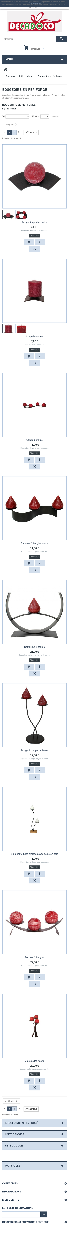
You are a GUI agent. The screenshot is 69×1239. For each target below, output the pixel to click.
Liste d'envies (14, 1134)
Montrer (35, 116)
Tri (3, 116)
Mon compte (10, 1199)
